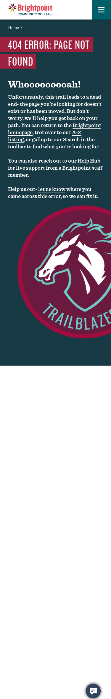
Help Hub (89, 161)
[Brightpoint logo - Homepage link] (30, 9)
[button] (101, 10)
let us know (51, 189)
